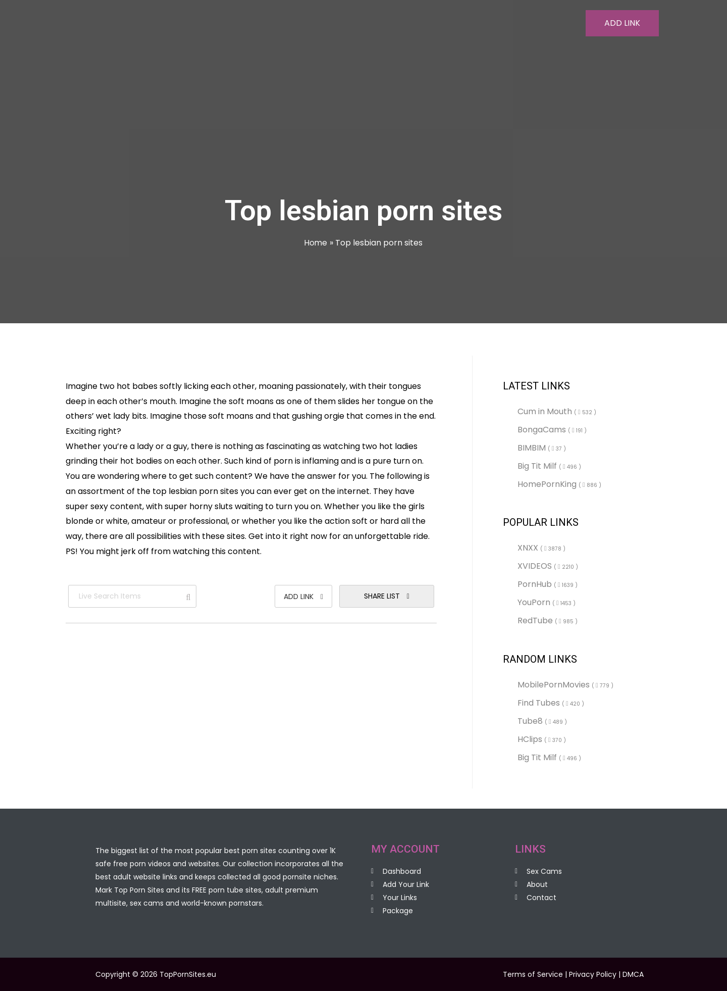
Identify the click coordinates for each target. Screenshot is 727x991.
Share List (386, 596)
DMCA (633, 974)
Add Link (303, 596)
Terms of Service (533, 974)
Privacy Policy (592, 974)
